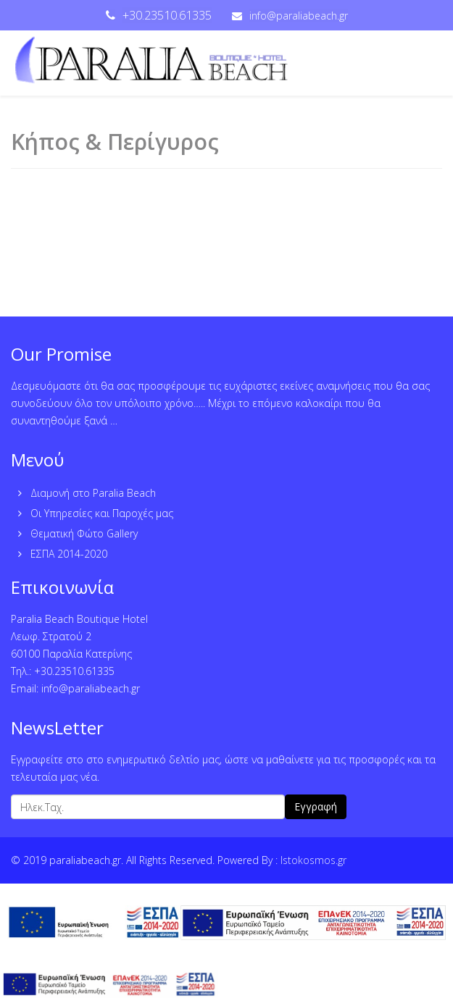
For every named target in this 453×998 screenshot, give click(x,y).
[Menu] (426, 63)
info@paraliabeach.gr (298, 15)
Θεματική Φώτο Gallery (83, 533)
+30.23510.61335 (167, 15)
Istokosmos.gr (313, 860)
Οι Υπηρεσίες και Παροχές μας (100, 513)
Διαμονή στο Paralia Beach (92, 493)
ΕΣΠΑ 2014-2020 (67, 554)
